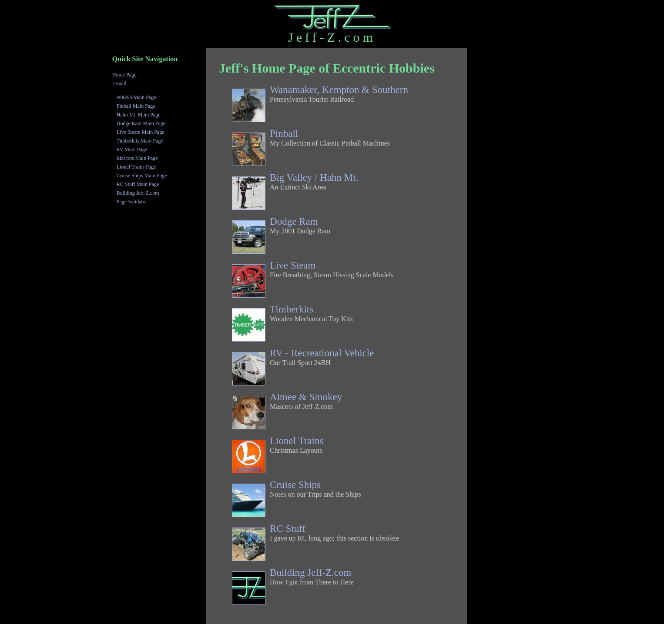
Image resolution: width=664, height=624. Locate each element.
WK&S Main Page (136, 97)
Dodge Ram (294, 221)
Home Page (124, 75)
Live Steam (292, 265)
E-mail (119, 83)
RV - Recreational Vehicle (322, 353)
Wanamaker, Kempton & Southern (339, 89)
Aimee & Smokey (306, 397)
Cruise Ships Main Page (142, 176)
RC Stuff (287, 528)
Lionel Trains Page (136, 167)
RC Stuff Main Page (138, 184)
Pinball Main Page (136, 106)
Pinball (284, 133)
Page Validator (132, 202)
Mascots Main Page (137, 158)
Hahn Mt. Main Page (139, 115)
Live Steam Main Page (140, 132)
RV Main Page (132, 149)
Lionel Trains (296, 440)
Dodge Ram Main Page (141, 123)
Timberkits (291, 309)
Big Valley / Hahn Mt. (314, 177)
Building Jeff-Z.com (310, 572)
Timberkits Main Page (140, 141)
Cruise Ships (295, 484)
